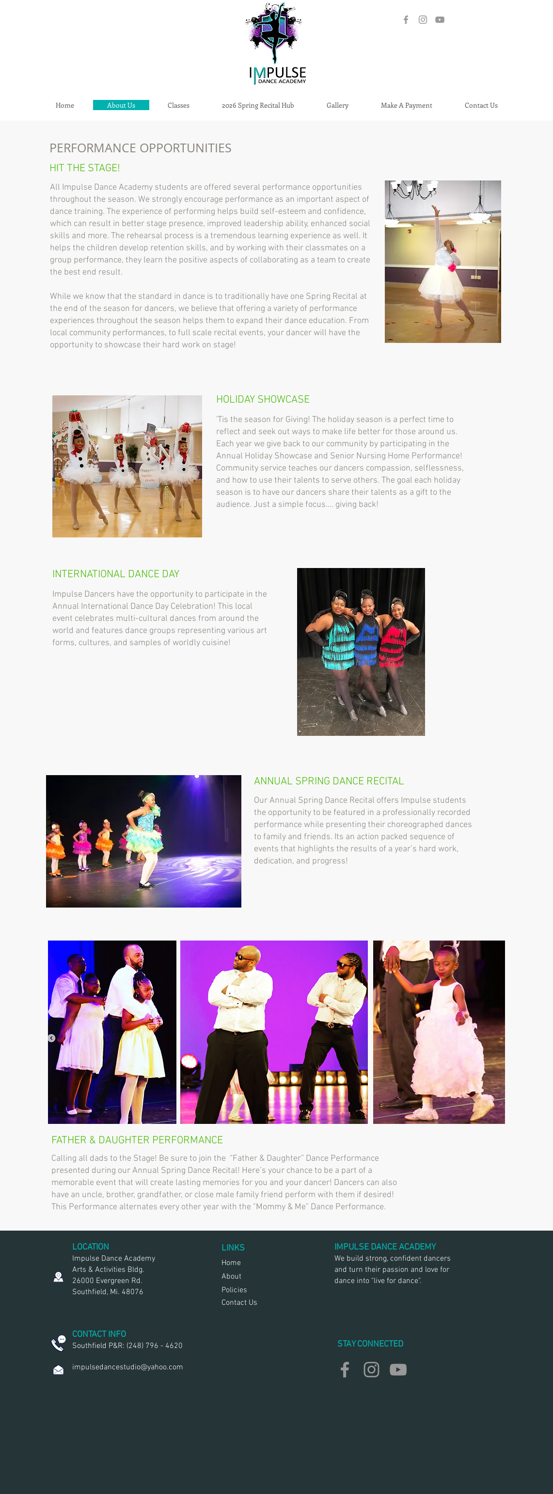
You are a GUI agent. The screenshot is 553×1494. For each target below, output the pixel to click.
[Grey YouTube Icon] (439, 19)
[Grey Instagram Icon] (422, 19)
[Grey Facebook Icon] (405, 19)
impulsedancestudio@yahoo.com (127, 1367)
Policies (234, 1290)
